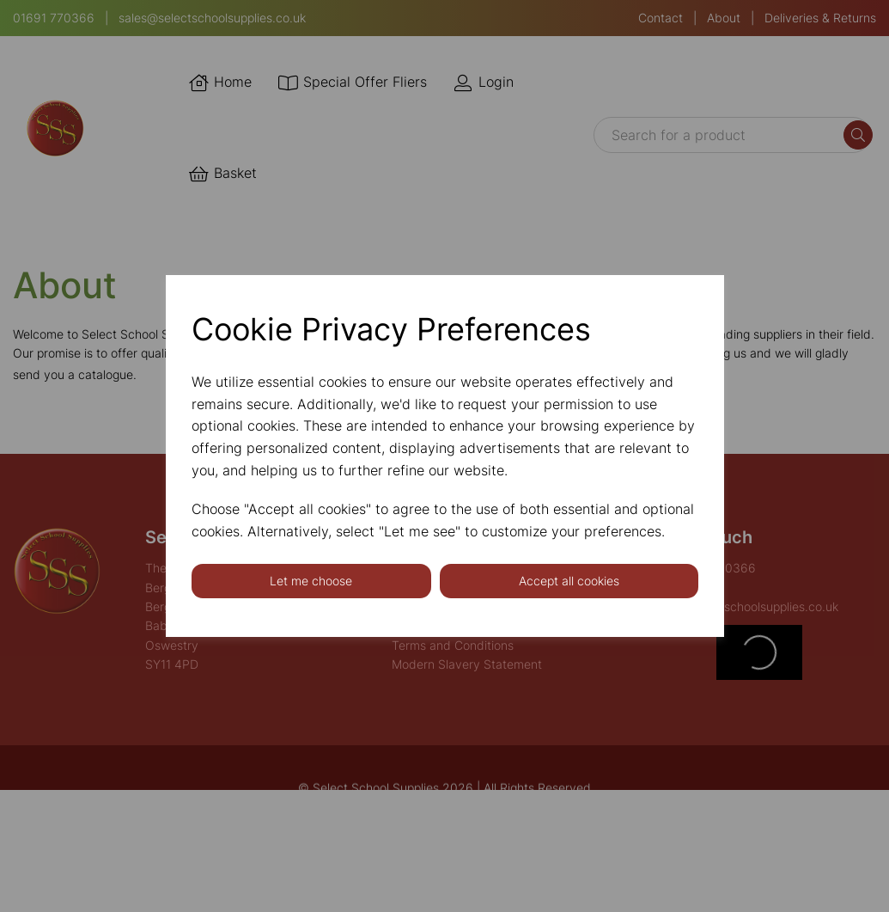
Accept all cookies (569, 580)
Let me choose (311, 580)
